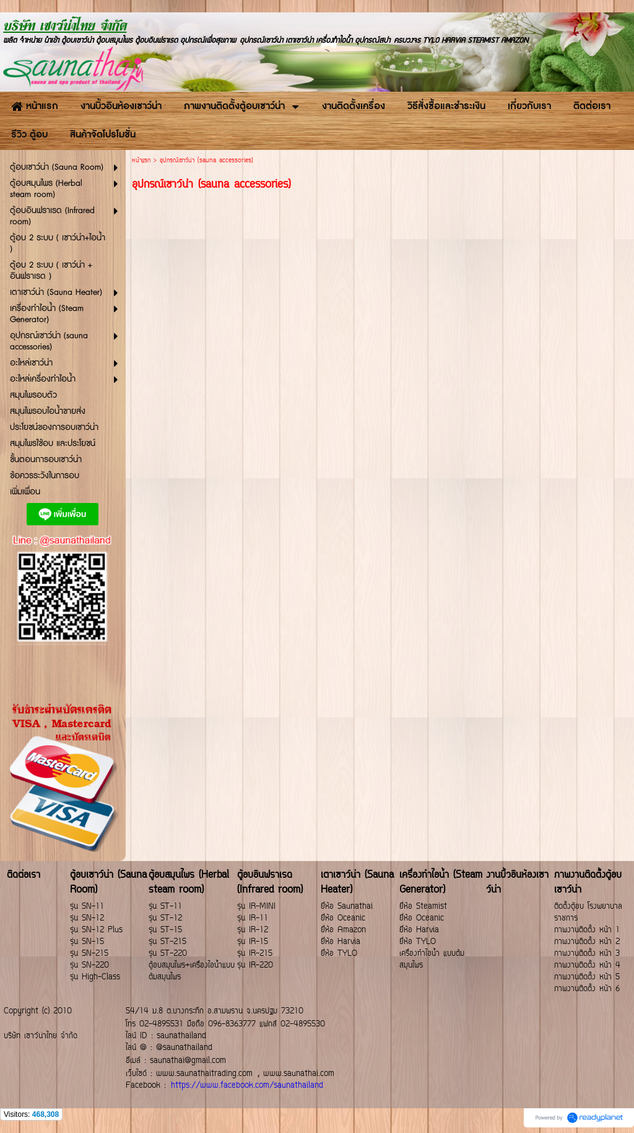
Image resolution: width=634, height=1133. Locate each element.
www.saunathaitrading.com (204, 1074)
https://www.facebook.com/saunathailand (247, 1085)
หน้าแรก (141, 160)
